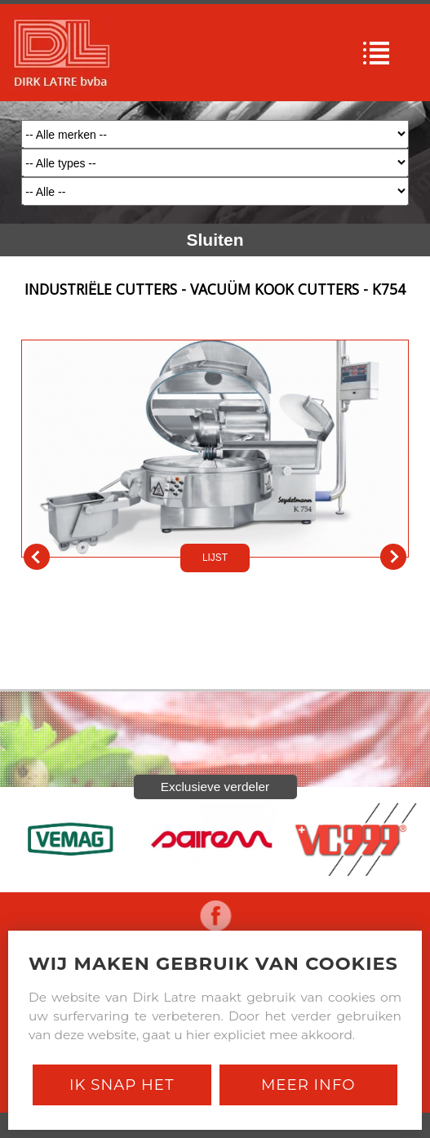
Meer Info (308, 1084)
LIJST (215, 557)
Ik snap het (121, 1084)
